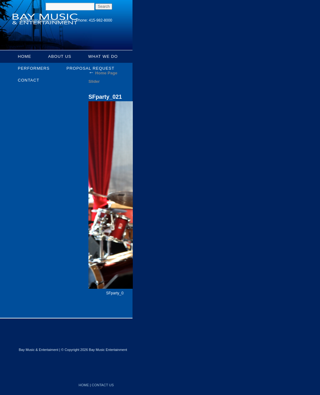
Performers (34, 68)
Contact (28, 80)
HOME (84, 385)
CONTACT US (103, 385)
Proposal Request (91, 68)
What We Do (103, 56)
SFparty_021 (117, 293)
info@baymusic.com (50, 20)
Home (24, 56)
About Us (59, 56)
